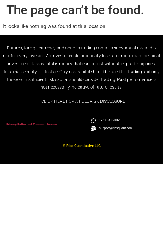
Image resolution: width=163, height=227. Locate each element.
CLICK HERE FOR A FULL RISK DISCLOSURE (83, 101)
